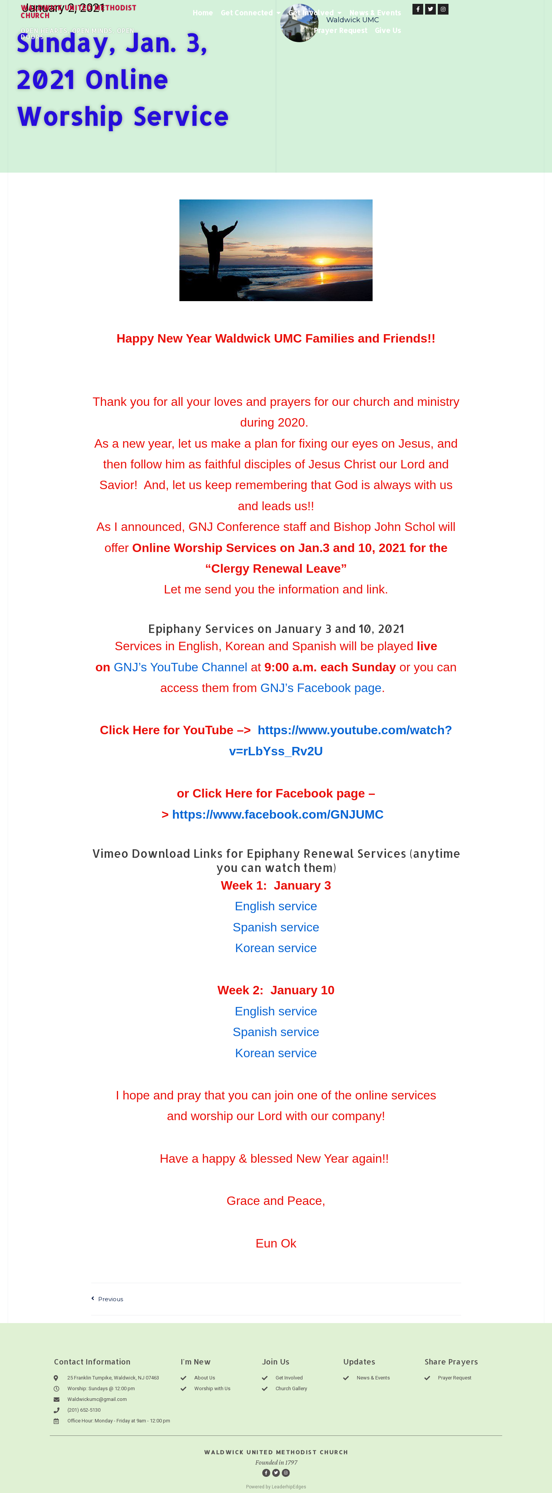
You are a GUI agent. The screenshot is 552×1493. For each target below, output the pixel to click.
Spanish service (276, 927)
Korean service (276, 948)
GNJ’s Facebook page (320, 688)
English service (276, 906)
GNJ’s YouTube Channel (181, 667)
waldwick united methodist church (89, 11)
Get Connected (277, 12)
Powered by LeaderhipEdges (276, 1486)
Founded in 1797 (276, 1463)
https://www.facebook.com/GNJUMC (278, 814)
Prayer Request (462, 12)
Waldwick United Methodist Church (276, 1452)
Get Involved (341, 12)
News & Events (401, 12)
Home (229, 12)
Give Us (476, 30)
